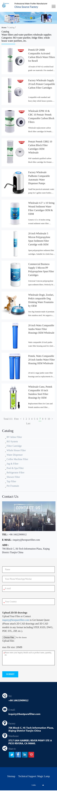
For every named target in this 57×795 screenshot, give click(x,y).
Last (28, 423)
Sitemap (11, 776)
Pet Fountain (13, 486)
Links (34, 785)
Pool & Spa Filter (15, 468)
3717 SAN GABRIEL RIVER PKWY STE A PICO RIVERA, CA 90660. (30, 742)
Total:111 (8, 419)
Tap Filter (11, 481)
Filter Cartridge (14, 446)
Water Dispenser (15, 454)
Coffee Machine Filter (17, 459)
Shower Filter (13, 477)
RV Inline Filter (14, 437)
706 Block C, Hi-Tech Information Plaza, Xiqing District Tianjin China (26, 550)
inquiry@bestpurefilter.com (26, 540)
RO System (12, 441)
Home (4, 27)
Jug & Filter (12, 463)
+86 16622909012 (18, 534)
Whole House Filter (16, 450)
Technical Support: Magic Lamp (34, 776)
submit (10, 674)
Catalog (11, 27)
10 (49, 419)
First (16, 419)
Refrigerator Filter (15, 472)
